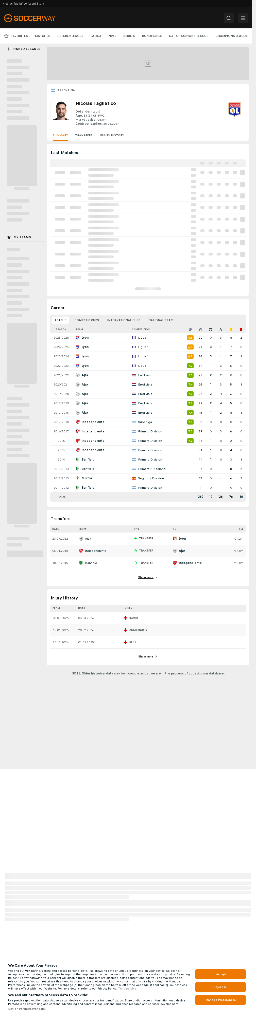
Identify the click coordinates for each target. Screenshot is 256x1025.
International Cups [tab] (123, 320)
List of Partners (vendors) (27, 1009)
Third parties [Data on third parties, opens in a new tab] (127, 988)
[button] (229, 18)
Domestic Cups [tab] (86, 320)
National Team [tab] (160, 320)
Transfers (84, 135)
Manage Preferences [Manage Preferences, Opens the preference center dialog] (220, 1000)
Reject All (220, 987)
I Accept (220, 974)
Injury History (112, 135)
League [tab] (60, 320)
